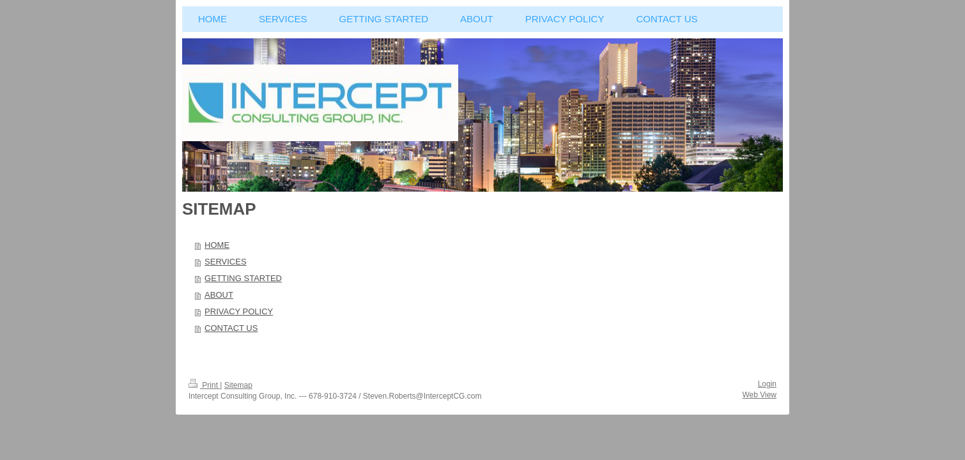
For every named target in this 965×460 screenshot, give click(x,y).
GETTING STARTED (243, 278)
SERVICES (226, 261)
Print (204, 385)
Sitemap (238, 385)
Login (767, 383)
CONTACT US (231, 328)
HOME (217, 245)
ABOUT (219, 295)
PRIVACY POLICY (239, 311)
